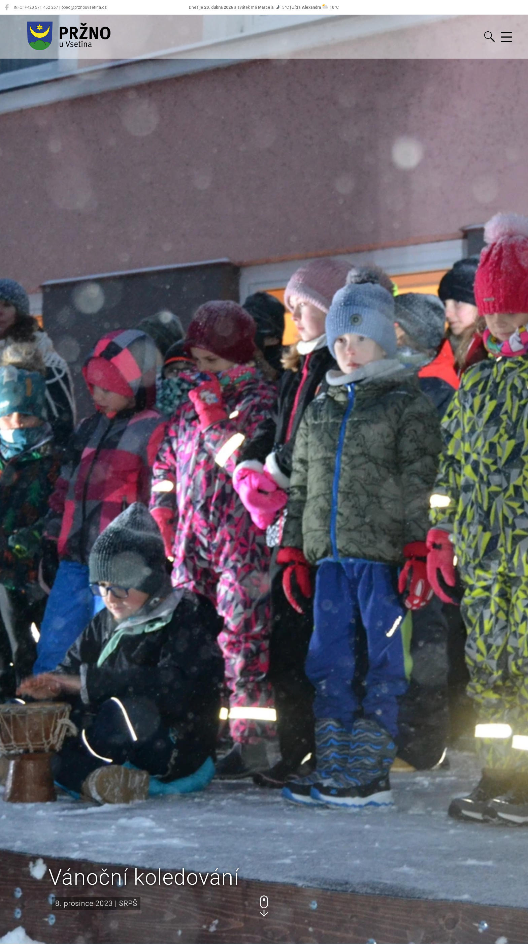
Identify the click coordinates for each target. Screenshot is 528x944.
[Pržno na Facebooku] (7, 7)
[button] (264, 906)
